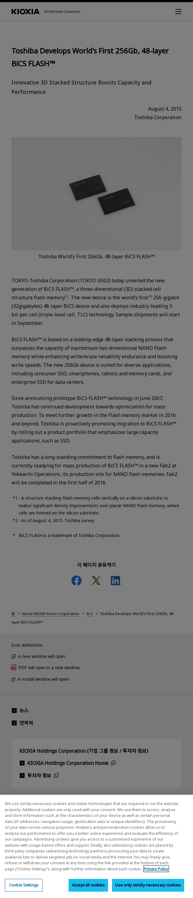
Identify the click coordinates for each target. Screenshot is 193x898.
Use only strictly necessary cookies (148, 890)
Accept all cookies (88, 890)
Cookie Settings (24, 890)
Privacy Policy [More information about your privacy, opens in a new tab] (156, 874)
